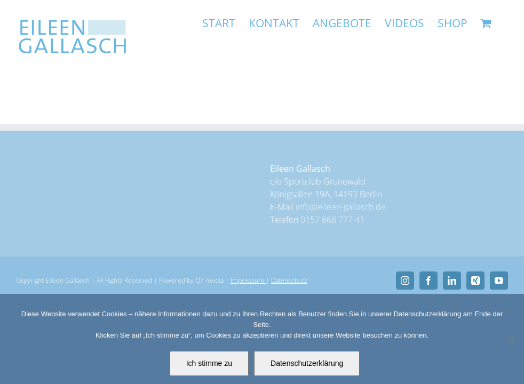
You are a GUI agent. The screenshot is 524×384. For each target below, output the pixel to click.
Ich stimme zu (209, 363)
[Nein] (510, 339)
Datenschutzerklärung (307, 363)
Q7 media (209, 280)
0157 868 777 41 (332, 220)
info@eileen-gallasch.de (341, 207)
